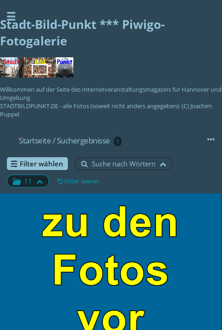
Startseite (35, 140)
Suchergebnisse (83, 140)
